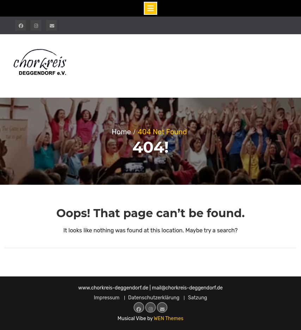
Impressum (106, 298)
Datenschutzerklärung (154, 298)
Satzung (197, 298)
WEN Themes (168, 319)
